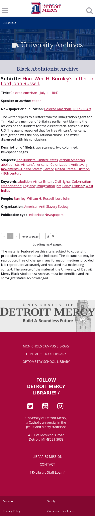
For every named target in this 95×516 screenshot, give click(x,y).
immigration (45, 186)
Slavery (48, 169)
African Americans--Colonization (45, 164)
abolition (25, 181)
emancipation (11, 186)
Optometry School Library (46, 362)
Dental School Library (46, 354)
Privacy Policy (11, 511)
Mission (8, 501)
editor (36, 101)
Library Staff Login (49, 472)
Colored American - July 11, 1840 (34, 93)
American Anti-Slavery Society (46, 206)
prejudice (63, 186)
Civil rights (63, 181)
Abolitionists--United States (37, 160)
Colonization (81, 181)
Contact (47, 464)
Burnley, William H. (28, 198)
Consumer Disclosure (61, 511)
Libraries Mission (47, 457)
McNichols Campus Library (46, 346)
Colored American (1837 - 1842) (67, 109)
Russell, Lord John (56, 198)
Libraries (8, 23)
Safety (51, 501)
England (29, 186)
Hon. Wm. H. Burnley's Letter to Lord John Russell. (47, 81)
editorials (36, 215)
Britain (48, 181)
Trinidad (78, 186)
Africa (37, 181)
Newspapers (54, 215)
